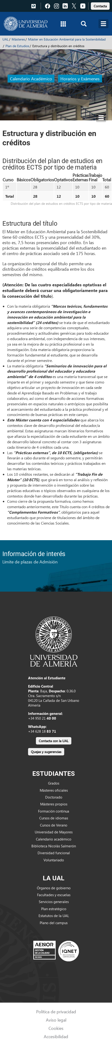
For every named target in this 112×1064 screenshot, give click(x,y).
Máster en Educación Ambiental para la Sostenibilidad (67, 39)
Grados (53, 783)
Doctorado (53, 797)
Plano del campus (54, 922)
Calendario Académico (31, 79)
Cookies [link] (56, 1028)
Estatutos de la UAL (54, 915)
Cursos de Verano (53, 825)
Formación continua (53, 811)
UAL (5, 39)
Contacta (100, 6)
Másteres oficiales (54, 790)
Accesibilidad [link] (56, 1036)
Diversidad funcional (54, 852)
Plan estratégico (53, 908)
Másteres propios (53, 804)
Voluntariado (54, 860)
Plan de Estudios (17, 46)
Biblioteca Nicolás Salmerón (53, 846)
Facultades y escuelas (53, 894)
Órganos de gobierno (54, 888)
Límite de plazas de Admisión (30, 562)
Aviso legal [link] (56, 1020)
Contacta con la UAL (53, 741)
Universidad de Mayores (54, 832)
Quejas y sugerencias (46, 751)
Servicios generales (54, 901)
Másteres (18, 39)
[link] (100, 5)
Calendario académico (53, 839)
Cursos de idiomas (53, 818)
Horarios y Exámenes (80, 79)
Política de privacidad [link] (56, 1011)
